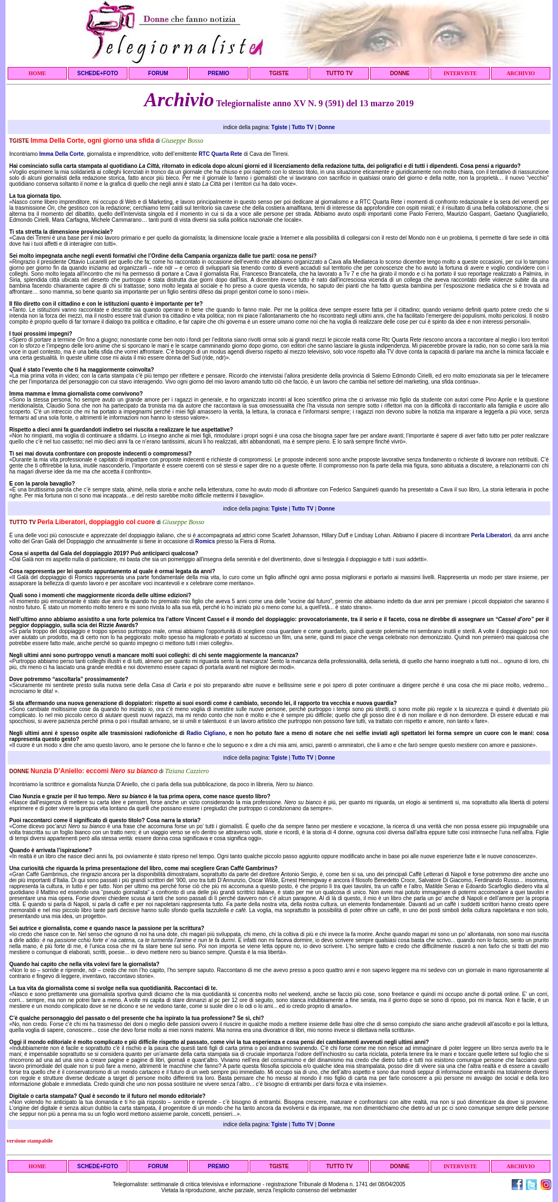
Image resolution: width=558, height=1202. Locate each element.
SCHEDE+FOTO (97, 73)
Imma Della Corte (61, 154)
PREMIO (218, 73)
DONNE (400, 73)
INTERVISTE (460, 73)
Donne (326, 127)
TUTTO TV (339, 73)
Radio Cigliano (205, 733)
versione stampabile (30, 1141)
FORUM (158, 73)
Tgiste (279, 127)
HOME (37, 73)
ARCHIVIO (520, 73)
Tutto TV (302, 127)
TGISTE (279, 73)
